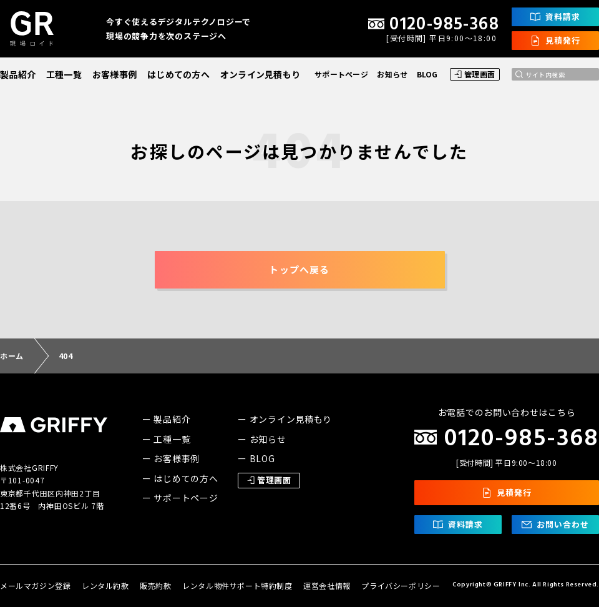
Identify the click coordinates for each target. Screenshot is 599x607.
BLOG (427, 74)
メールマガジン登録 (35, 585)
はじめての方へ (178, 74)
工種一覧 (64, 74)
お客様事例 (114, 74)
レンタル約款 (105, 585)
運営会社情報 (327, 585)
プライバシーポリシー (400, 585)
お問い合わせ (555, 524)
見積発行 (555, 40)
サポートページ (341, 74)
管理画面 (474, 74)
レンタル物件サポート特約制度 (237, 585)
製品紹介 (18, 74)
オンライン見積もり (260, 74)
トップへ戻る (299, 269)
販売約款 (155, 585)
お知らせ (392, 74)
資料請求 (555, 16)
